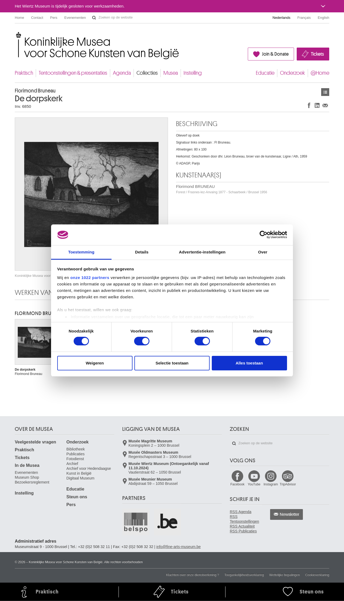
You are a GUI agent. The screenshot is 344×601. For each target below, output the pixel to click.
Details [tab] (142, 252)
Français (304, 18)
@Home (320, 73)
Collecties (147, 73)
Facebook (237, 484)
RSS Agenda (240, 512)
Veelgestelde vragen (35, 442)
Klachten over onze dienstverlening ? (192, 575)
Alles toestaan (249, 363)
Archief (72, 464)
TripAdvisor (288, 484)
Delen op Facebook (309, 105)
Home (19, 18)
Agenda (122, 73)
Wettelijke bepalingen (284, 575)
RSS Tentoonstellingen (244, 519)
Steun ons (76, 497)
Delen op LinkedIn (317, 105)
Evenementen (75, 18)
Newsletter (289, 514)
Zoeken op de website (94, 17)
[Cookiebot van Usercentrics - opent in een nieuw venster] (263, 235)
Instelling (193, 73)
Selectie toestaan (172, 363)
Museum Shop (27, 477)
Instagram (271, 484)
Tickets (317, 54)
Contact (37, 18)
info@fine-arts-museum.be (178, 547)
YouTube (254, 484)
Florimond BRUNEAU (221, 189)
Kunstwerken (325, 92)
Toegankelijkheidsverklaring (244, 575)
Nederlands (282, 18)
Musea (170, 73)
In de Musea (27, 465)
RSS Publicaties (243, 531)
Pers (54, 18)
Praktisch (24, 73)
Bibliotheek (75, 449)
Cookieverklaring (317, 575)
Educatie (265, 73)
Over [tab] (262, 252)
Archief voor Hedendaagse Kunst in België (88, 470)
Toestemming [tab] (81, 252)
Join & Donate (275, 54)
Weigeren (95, 363)
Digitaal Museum (80, 478)
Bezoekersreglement (32, 482)
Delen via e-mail (325, 105)
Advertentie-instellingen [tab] (202, 252)
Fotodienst (75, 459)
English (323, 18)
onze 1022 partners (89, 277)
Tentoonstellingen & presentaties (73, 73)
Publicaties (75, 454)
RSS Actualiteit (242, 526)
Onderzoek (292, 73)
